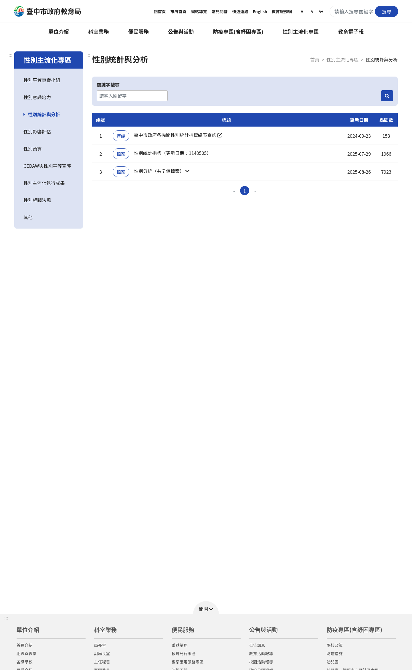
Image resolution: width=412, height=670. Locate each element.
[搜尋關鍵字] (364, 11)
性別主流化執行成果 (44, 182)
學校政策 (335, 645)
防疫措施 (335, 653)
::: (10, 54)
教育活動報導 (261, 653)
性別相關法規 (37, 200)
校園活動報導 (261, 662)
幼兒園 (333, 662)
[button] (226, 171)
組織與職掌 (27, 653)
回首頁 (160, 11)
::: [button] (6, 617)
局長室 (100, 645)
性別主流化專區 (301, 31)
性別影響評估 (37, 131)
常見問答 (220, 11)
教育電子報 (351, 31)
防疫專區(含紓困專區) (238, 31)
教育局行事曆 (184, 653)
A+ (321, 11)
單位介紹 (58, 31)
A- (302, 11)
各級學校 (25, 662)
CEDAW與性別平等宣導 (47, 165)
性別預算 (32, 148)
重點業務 (180, 645)
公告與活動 (181, 31)
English (260, 11)
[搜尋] (387, 95)
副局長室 (102, 653)
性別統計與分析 (44, 114)
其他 (28, 217)
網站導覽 (199, 11)
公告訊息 (257, 645)
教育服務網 (282, 11)
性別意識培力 (37, 97)
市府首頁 (179, 11)
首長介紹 (25, 645)
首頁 (314, 59)
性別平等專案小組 (41, 80)
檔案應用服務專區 (188, 662)
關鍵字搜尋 (108, 84)
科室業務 (98, 31)
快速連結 (240, 11)
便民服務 (138, 31)
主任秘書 (102, 662)
